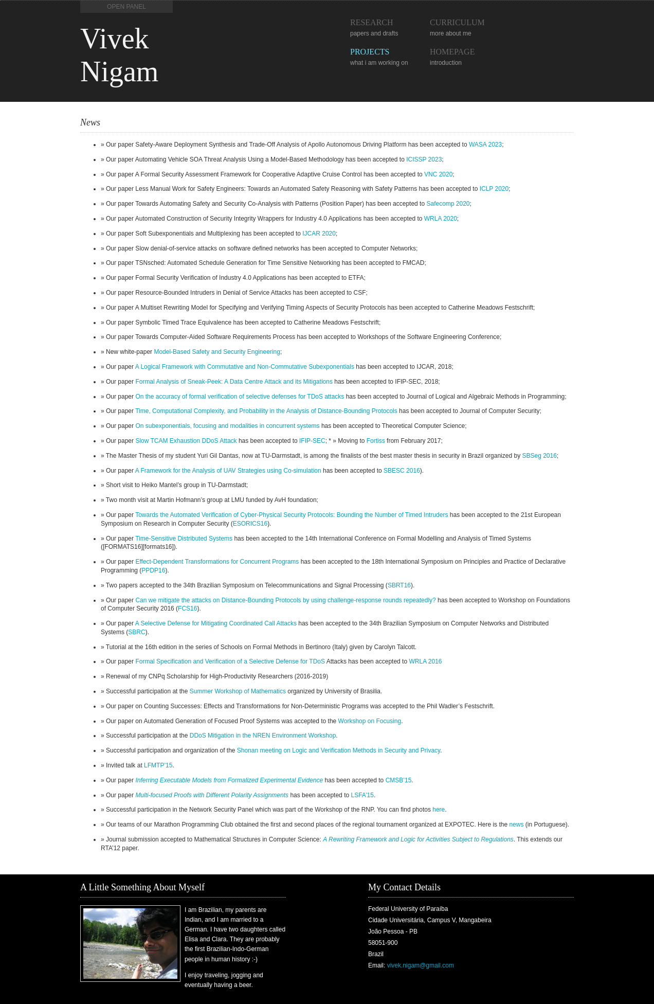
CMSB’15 (399, 780)
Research (371, 22)
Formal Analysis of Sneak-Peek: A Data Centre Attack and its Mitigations (234, 381)
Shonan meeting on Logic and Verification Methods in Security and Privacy (338, 750)
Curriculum (457, 22)
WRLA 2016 (425, 661)
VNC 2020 (438, 174)
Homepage (452, 51)
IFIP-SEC (312, 440)
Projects (369, 51)
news (516, 824)
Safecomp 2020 (447, 203)
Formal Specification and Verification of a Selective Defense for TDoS (230, 661)
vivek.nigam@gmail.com (420, 965)
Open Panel (126, 6)
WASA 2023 (485, 144)
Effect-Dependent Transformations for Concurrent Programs (217, 561)
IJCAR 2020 (319, 233)
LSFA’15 (362, 795)
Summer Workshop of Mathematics (238, 691)
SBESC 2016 (402, 470)
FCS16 (187, 608)
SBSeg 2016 (539, 455)
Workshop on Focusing (370, 721)
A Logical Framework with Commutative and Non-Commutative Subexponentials (244, 366)
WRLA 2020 (440, 218)
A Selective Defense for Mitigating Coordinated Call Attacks (216, 623)
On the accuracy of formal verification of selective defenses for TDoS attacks (239, 396)
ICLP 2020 (494, 188)
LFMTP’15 (158, 765)
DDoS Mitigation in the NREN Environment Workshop (263, 735)
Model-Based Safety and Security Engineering (217, 351)
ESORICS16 (250, 523)
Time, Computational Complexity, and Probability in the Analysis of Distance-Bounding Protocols (266, 411)
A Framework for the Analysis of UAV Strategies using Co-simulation (228, 470)
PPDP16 (153, 570)
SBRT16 (399, 585)
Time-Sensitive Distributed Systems (183, 538)
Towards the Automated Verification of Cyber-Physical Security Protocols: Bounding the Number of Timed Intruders (291, 514)
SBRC (136, 632)
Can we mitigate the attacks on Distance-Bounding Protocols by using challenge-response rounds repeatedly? (285, 600)
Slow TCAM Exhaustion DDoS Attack (186, 440)
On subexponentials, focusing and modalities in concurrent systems (227, 425)
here (438, 809)
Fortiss (376, 440)
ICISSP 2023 (424, 159)
